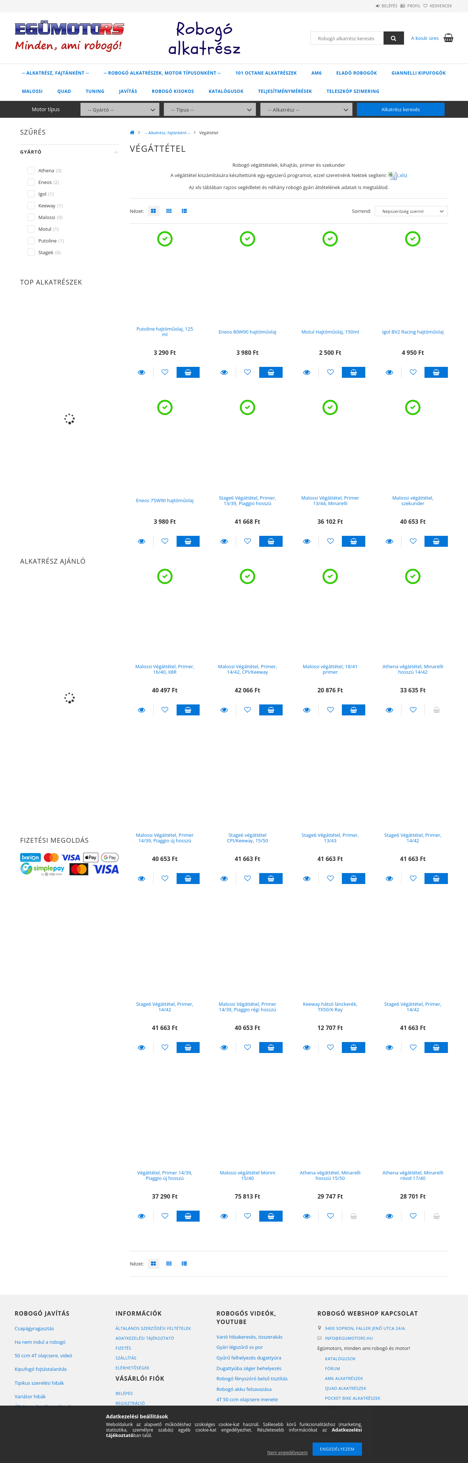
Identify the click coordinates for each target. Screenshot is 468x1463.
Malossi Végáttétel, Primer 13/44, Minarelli (330, 500)
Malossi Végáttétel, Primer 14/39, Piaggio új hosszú (165, 838)
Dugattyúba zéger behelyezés (249, 1368)
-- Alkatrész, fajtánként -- (55, 73)
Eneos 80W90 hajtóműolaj (247, 331)
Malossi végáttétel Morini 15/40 (247, 1175)
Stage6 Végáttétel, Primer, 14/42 (412, 838)
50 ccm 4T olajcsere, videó (43, 1355)
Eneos (45, 182)
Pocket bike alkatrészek (353, 1398)
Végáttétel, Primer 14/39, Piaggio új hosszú (164, 1175)
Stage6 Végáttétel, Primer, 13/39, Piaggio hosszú (247, 500)
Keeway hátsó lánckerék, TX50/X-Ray (330, 1007)
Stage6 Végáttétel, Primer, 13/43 (330, 838)
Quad (64, 91)
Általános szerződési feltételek (153, 1328)
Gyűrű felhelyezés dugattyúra (248, 1357)
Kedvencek (437, 5)
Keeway (46, 205)
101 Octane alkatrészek (266, 73)
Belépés (369, 5)
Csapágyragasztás (34, 1328)
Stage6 (45, 252)
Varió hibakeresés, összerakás (249, 1337)
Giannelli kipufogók (419, 73)
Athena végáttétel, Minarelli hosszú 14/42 (412, 669)
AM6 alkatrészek (344, 1378)
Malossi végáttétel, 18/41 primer (330, 669)
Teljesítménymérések (285, 91)
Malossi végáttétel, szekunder (412, 500)
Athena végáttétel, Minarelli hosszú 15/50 (330, 1175)
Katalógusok (226, 91)
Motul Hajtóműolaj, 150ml (330, 331)
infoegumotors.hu (349, 1338)
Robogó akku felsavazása (244, 1389)
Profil (401, 5)
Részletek (141, 372)
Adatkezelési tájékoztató (145, 1338)
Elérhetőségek (133, 1367)
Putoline (47, 240)
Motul (44, 229)
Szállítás (126, 1358)
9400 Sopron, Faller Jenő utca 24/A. (365, 1328)
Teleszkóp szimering (353, 91)
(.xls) (397, 175)
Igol (42, 194)
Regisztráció (130, 1403)
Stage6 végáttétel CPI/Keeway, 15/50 (247, 838)
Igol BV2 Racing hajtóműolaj (413, 331)
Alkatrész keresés (401, 109)
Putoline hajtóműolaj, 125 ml (164, 332)
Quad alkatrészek (345, 1388)
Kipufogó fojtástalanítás (41, 1369)
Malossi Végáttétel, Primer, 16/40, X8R (164, 669)
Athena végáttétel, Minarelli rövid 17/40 (412, 1175)
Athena (46, 170)
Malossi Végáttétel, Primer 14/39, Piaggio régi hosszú (247, 1007)
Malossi (32, 91)
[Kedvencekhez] (165, 372)
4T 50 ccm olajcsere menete (247, 1399)
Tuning (95, 91)
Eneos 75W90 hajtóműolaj (165, 500)
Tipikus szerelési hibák (39, 1383)
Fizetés (123, 1348)
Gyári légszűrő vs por (239, 1347)
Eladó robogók (356, 73)
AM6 (317, 73)
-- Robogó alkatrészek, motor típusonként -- (162, 73)
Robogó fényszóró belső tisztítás (252, 1378)
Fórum (332, 1368)
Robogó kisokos (173, 91)
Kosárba (188, 372)
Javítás (128, 91)
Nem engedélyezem (287, 1452)
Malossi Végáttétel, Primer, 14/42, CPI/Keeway (247, 669)
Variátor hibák (30, 1396)
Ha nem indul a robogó (40, 1342)
